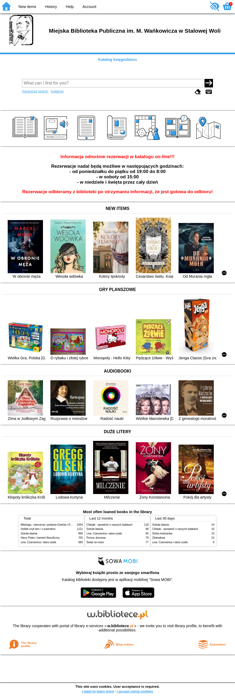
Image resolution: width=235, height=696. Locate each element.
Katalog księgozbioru (117, 59)
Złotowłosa (158, 537)
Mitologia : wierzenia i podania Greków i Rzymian (50, 524)
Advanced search (35, 91)
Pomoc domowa (96, 537)
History (51, 7)
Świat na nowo (95, 542)
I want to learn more (98, 691)
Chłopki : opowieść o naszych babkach (109, 524)
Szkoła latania (29, 533)
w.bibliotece (120, 626)
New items (27, 7)
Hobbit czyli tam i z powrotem (38, 529)
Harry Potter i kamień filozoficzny (40, 537)
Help (70, 7)
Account (89, 7)
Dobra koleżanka (162, 533)
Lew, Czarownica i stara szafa (38, 542)
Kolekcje (57, 91)
